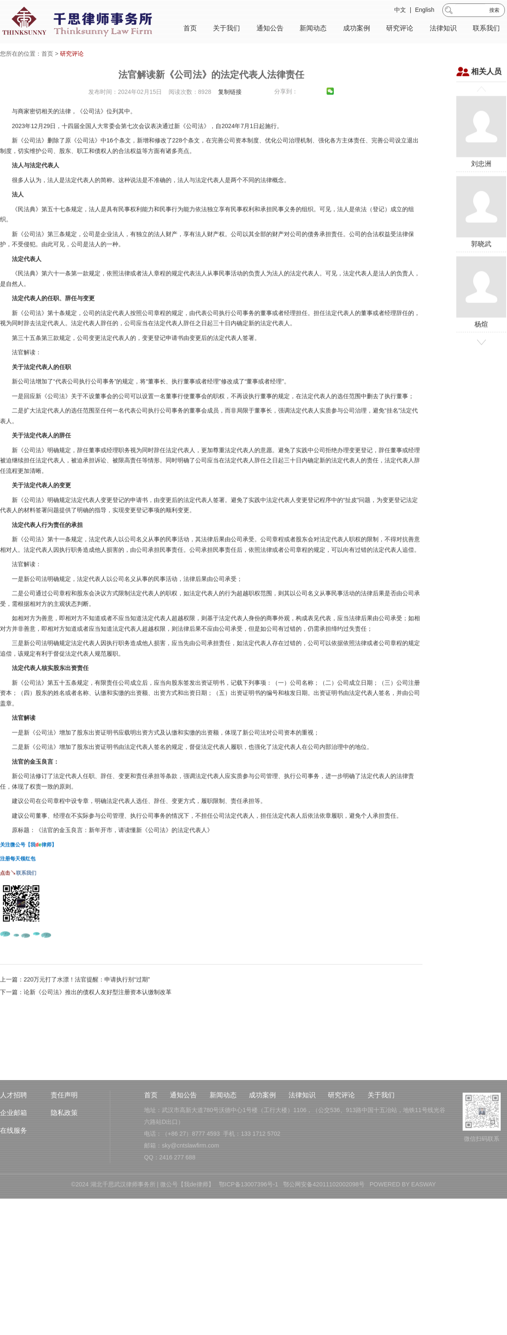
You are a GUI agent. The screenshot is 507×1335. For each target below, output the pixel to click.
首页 (190, 29)
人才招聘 (13, 1128)
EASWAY (423, 1218)
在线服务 (13, 1164)
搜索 (494, 11)
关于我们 (226, 29)
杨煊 (481, 324)
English (424, 11)
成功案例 (356, 29)
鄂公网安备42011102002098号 (324, 1218)
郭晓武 (481, 244)
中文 (400, 11)
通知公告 (269, 29)
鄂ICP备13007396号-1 (248, 1218)
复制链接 (230, 124)
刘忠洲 (481, 164)
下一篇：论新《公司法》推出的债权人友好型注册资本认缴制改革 (86, 1024)
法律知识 (443, 29)
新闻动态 (313, 29)
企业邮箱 (13, 1146)
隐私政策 (64, 1146)
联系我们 (486, 29)
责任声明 (64, 1128)
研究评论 (399, 29)
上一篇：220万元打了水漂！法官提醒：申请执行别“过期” (75, 1011)
